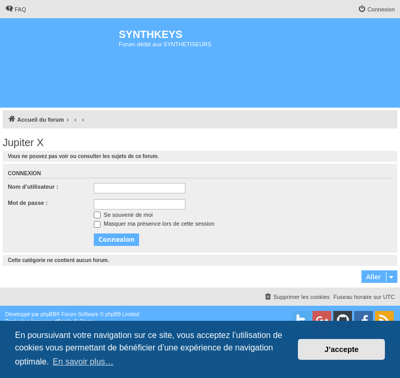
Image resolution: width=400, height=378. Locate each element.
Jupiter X (23, 142)
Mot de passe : (27, 203)
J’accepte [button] (341, 349)
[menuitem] (15, 9)
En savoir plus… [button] (83, 361)
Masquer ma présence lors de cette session (154, 223)
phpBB (48, 314)
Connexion (24, 173)
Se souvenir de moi (123, 215)
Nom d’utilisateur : (33, 187)
